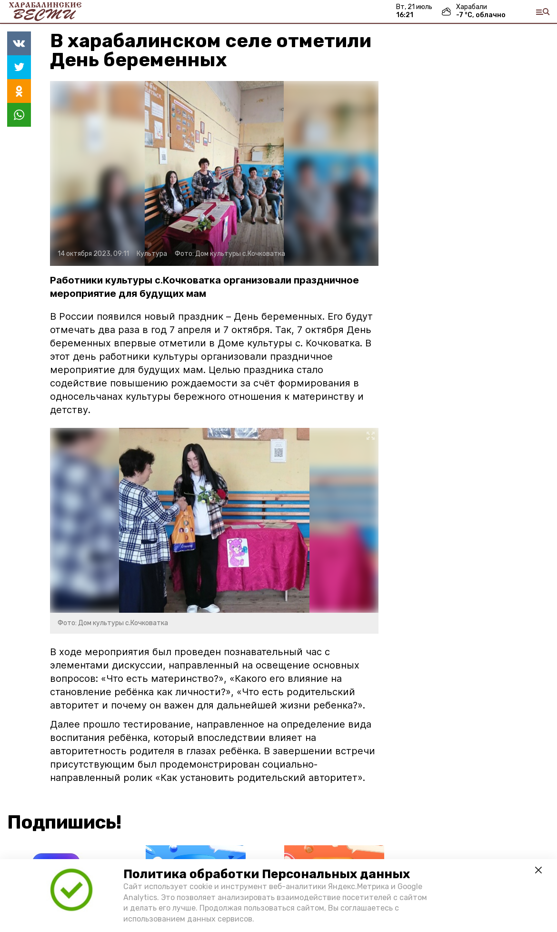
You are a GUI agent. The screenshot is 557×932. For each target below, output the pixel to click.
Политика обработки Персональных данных (266, 874)
